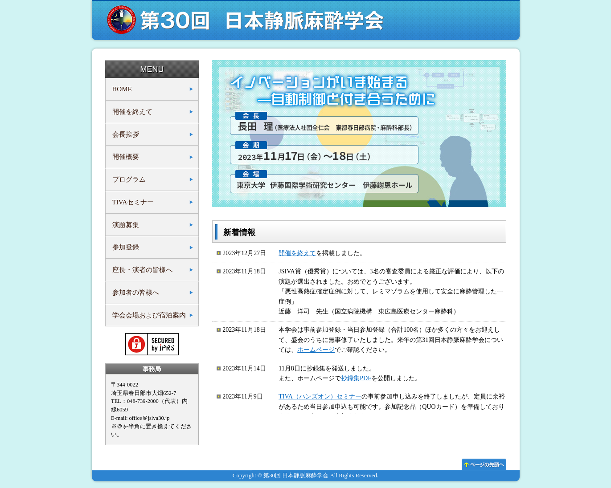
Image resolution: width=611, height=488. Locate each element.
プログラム (129, 179)
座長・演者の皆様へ (142, 269)
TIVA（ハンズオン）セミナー (320, 396)
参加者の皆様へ (135, 292)
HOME (122, 89)
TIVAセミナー (133, 202)
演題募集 (125, 224)
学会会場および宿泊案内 (149, 315)
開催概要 (125, 156)
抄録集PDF (356, 378)
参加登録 (125, 247)
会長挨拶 (125, 134)
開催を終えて (132, 111)
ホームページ (316, 349)
